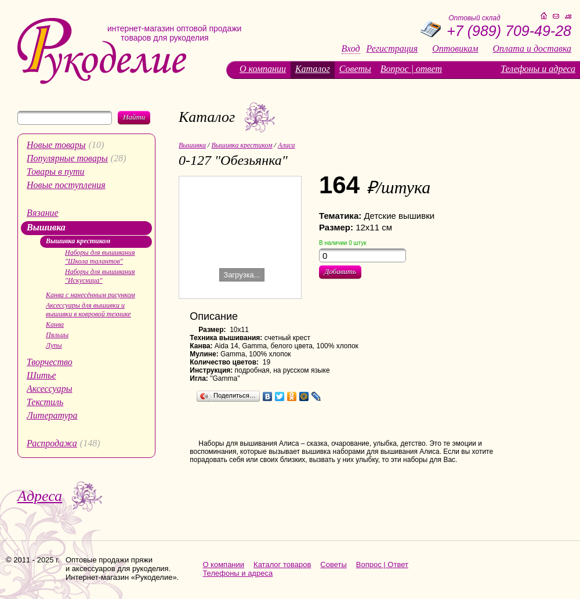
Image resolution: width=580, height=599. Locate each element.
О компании (263, 69)
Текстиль (45, 402)
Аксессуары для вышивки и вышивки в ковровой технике (88, 309)
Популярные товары (67, 158)
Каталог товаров (282, 564)
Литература (52, 415)
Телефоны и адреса (538, 69)
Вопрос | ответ (411, 69)
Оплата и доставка (532, 48)
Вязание (43, 213)
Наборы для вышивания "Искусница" (100, 276)
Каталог (312, 69)
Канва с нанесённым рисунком (90, 295)
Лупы (54, 345)
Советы (355, 69)
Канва (55, 324)
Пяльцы (57, 335)
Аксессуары (49, 389)
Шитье (41, 375)
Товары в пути (56, 171)
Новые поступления (66, 185)
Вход (351, 48)
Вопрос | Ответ (382, 564)
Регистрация (392, 48)
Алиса (286, 145)
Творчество (49, 362)
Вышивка (46, 227)
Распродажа (52, 443)
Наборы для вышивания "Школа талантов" (100, 256)
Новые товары (56, 145)
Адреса (39, 496)
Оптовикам (455, 48)
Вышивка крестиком (78, 241)
